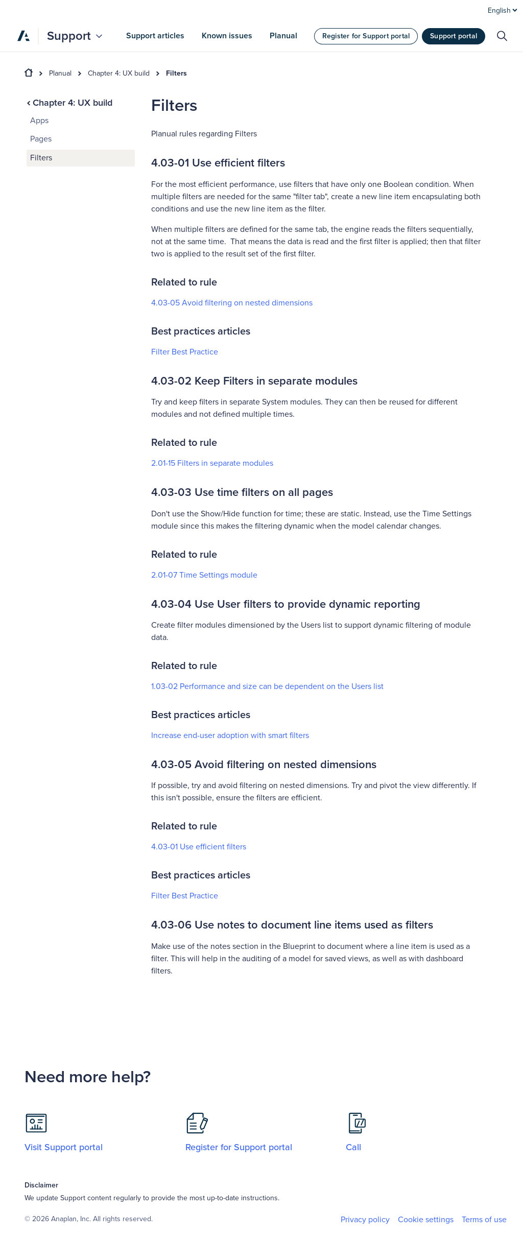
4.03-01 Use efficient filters (198, 847)
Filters (176, 73)
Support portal (453, 36)
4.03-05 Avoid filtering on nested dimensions (232, 303)
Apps (39, 120)
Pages (41, 139)
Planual (60, 73)
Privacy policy (365, 1220)
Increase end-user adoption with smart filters (230, 735)
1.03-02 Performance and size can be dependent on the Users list (267, 686)
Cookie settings (426, 1220)
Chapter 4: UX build (119, 73)
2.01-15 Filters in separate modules (212, 463)
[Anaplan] (23, 36)
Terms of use (484, 1220)
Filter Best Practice (184, 352)
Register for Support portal (366, 36)
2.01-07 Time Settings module (204, 575)
